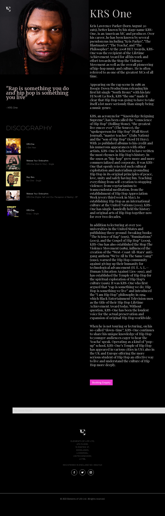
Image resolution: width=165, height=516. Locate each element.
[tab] (5, 115)
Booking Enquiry (101, 382)
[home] (10, 7)
